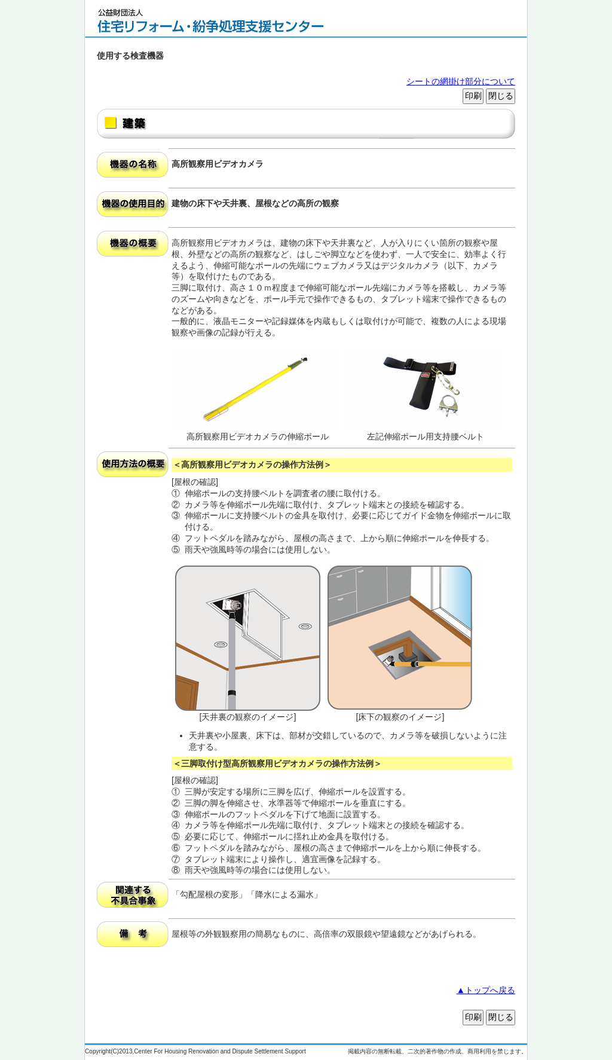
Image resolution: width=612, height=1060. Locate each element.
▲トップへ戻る (486, 990)
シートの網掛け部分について (460, 81)
